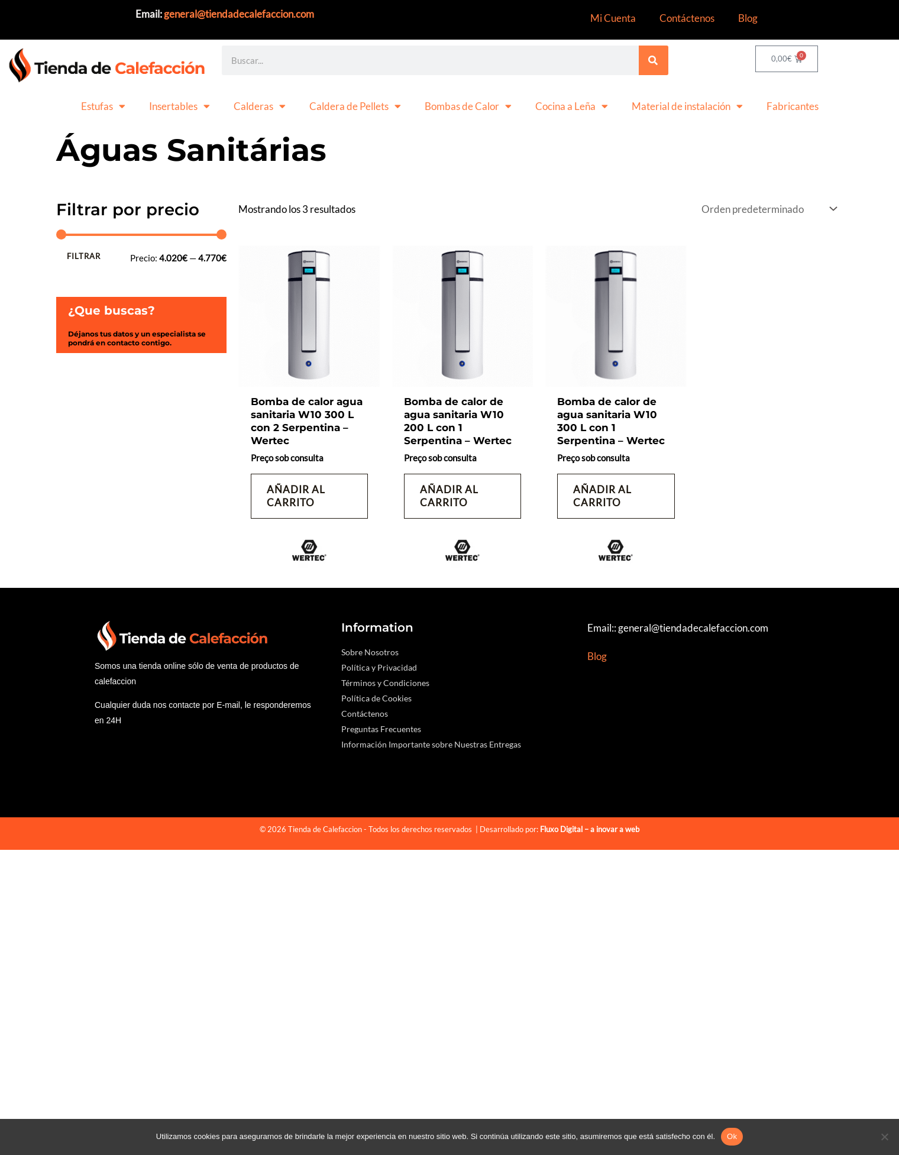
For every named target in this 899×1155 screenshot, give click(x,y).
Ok (732, 1136)
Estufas (103, 106)
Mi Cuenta (613, 18)
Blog (748, 18)
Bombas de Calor (468, 106)
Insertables (179, 106)
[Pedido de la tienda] (768, 209)
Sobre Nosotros (370, 651)
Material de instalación (687, 106)
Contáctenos (686, 18)
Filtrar (84, 256)
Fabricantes (793, 106)
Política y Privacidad (379, 666)
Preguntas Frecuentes (381, 728)
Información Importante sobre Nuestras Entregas (431, 743)
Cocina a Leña (571, 106)
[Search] (653, 60)
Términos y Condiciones (385, 682)
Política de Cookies (376, 697)
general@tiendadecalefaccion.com (239, 14)
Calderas (260, 106)
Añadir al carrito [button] (296, 495)
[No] (884, 1137)
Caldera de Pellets (355, 106)
